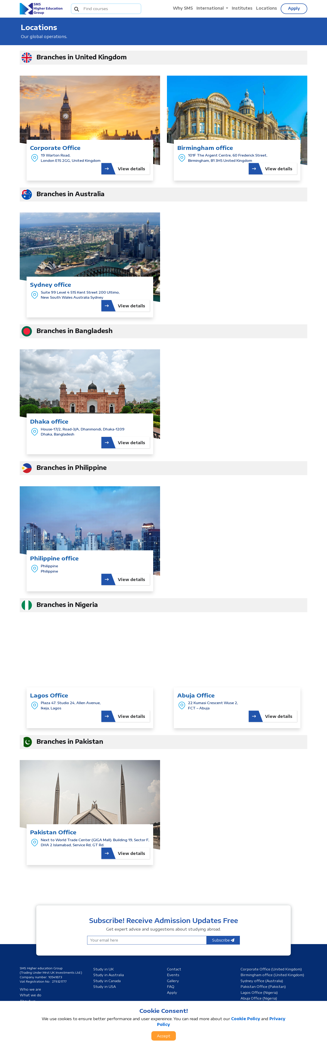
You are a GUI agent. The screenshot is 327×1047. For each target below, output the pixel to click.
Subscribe (223, 940)
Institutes (242, 8)
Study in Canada (107, 981)
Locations (266, 8)
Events (173, 975)
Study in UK (103, 969)
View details (123, 168)
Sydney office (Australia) (262, 981)
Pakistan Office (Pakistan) (263, 986)
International (211, 8)
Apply (294, 8)
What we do (30, 995)
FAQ (170, 986)
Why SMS (183, 8)
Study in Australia (108, 975)
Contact (174, 969)
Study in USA (104, 986)
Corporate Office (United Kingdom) (271, 969)
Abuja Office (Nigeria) (259, 998)
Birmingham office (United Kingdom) (272, 975)
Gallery (173, 981)
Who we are (30, 989)
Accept (163, 1035)
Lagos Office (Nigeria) (259, 992)
